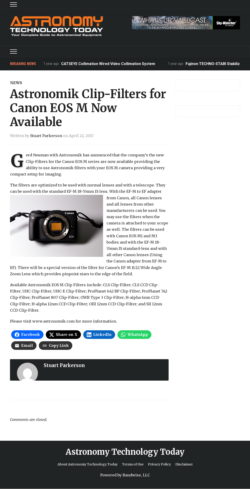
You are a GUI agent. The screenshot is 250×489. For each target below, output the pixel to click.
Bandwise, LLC (136, 475)
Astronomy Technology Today (125, 452)
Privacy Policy (159, 464)
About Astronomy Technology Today (87, 464)
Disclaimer (184, 464)
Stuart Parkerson (46, 135)
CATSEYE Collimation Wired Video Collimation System (108, 64)
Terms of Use (132, 464)
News (16, 82)
